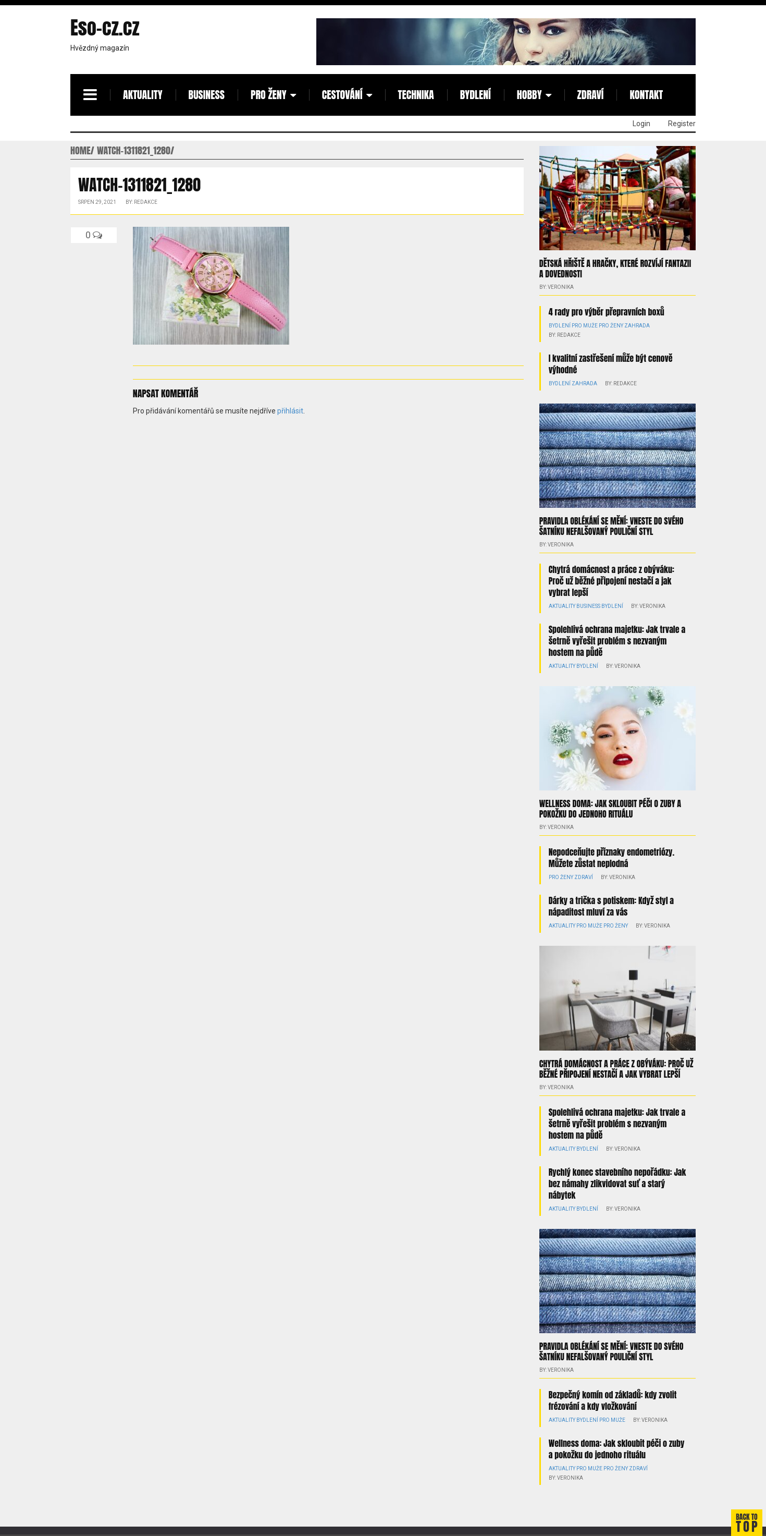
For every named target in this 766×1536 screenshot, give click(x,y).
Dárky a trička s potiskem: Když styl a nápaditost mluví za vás (611, 906)
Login (641, 123)
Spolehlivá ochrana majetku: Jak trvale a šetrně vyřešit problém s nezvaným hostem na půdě (617, 641)
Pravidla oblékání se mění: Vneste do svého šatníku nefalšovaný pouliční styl (611, 526)
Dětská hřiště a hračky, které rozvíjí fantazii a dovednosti (615, 268)
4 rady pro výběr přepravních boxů (606, 312)
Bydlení (475, 95)
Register (682, 123)
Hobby (529, 95)
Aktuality (143, 95)
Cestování (342, 95)
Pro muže (585, 325)
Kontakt (646, 95)
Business (207, 95)
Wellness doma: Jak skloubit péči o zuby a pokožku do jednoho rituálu (610, 808)
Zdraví (590, 95)
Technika (416, 95)
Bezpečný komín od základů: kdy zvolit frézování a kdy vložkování (613, 1400)
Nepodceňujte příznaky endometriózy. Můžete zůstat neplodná (611, 858)
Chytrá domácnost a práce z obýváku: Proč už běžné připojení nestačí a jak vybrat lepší (611, 581)
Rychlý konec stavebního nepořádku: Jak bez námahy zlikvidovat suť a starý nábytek (617, 1183)
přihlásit (290, 411)
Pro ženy (269, 95)
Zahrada (637, 325)
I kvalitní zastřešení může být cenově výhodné (611, 364)
